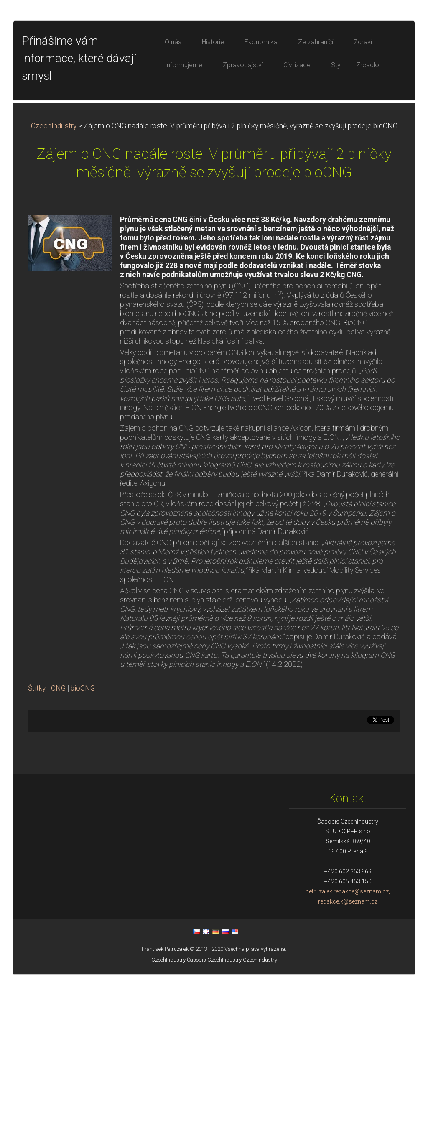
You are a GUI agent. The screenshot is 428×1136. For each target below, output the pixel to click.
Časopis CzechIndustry (214, 1122)
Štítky (37, 850)
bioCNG (83, 850)
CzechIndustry (53, 288)
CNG (58, 850)
